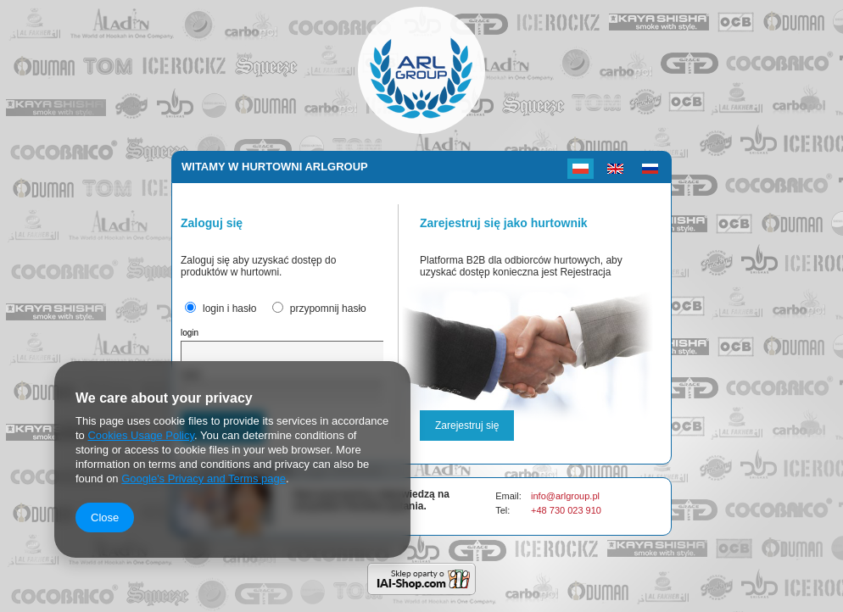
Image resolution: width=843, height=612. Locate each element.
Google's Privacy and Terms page (203, 478)
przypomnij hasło (328, 308)
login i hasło (229, 308)
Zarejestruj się (467, 425)
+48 (540, 510)
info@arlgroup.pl (565, 496)
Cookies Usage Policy (140, 435)
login (189, 332)
